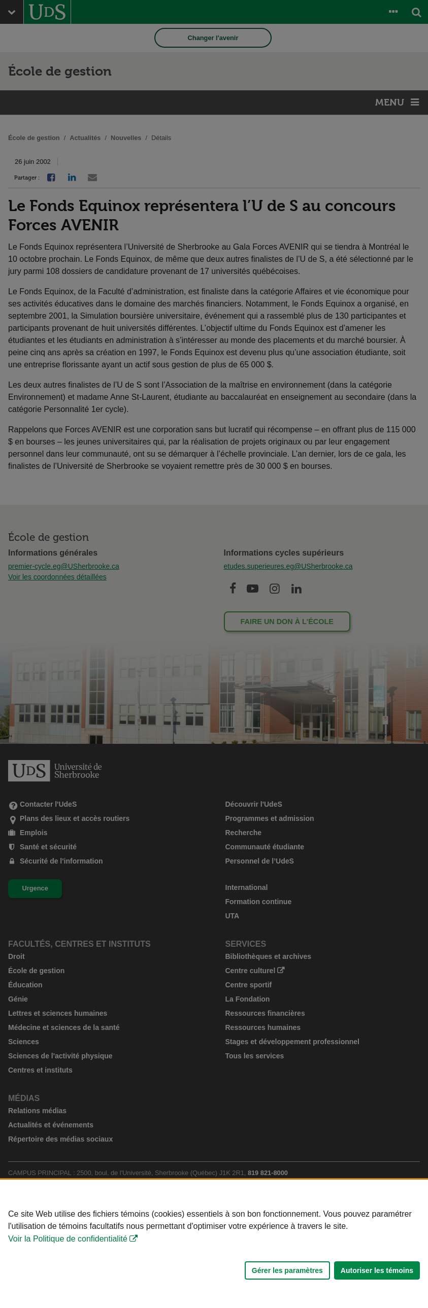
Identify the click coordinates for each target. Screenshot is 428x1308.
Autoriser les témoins (377, 1270)
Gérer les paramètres (287, 1270)
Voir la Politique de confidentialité (67, 1238)
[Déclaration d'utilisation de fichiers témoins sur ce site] (214, 1244)
